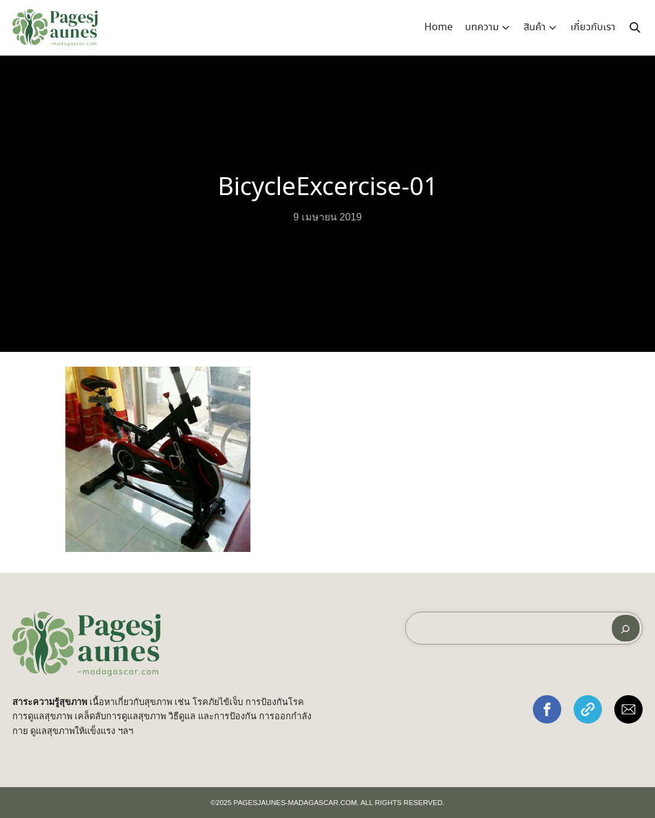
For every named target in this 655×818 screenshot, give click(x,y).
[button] (547, 709)
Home (438, 27)
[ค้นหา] (626, 628)
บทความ (482, 27)
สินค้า (535, 27)
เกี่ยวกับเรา (593, 27)
